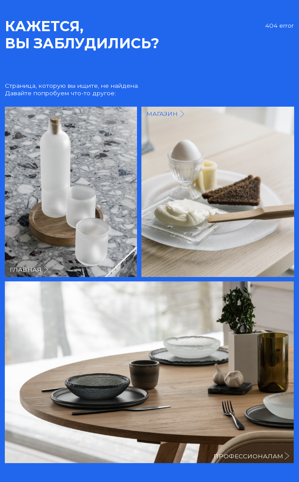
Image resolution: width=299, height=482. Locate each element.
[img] (217, 192)
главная (26, 269)
